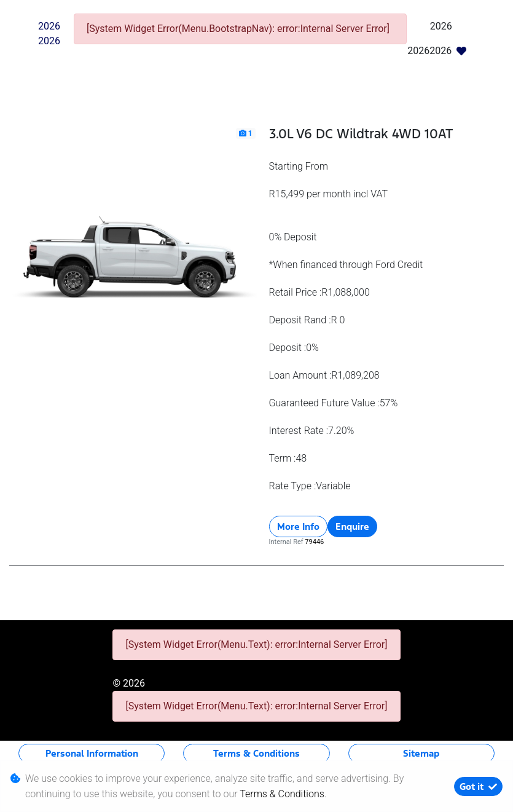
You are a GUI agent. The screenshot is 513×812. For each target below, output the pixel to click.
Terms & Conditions (256, 753)
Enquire (352, 526)
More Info (298, 526)
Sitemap (421, 753)
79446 (314, 542)
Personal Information (91, 753)
